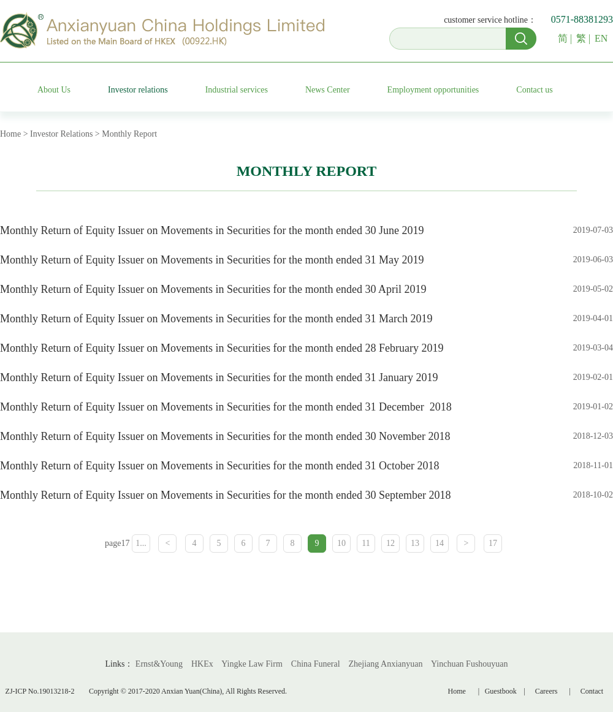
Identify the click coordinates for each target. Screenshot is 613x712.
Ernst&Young (159, 663)
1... (141, 543)
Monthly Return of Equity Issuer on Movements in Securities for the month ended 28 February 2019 (221, 348)
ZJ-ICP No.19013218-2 (40, 691)
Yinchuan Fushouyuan (469, 663)
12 (390, 543)
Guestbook (502, 691)
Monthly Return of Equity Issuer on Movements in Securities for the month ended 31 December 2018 (227, 407)
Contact (592, 691)
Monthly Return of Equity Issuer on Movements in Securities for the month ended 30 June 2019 (212, 230)
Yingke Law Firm (252, 663)
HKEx (202, 663)
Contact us (534, 89)
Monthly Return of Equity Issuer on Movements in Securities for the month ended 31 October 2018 (219, 466)
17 (493, 543)
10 (341, 543)
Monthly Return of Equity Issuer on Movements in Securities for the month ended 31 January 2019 (219, 377)
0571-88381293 (582, 19)
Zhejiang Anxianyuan (386, 663)
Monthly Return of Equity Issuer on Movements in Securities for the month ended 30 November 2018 (225, 436)
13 (415, 543)
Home (457, 691)
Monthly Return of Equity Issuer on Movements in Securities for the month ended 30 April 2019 (213, 289)
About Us (53, 89)
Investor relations (138, 89)
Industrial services (236, 89)
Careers (546, 691)
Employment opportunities (433, 89)
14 (439, 543)
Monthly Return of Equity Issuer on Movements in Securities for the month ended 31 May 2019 (212, 260)
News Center (327, 89)
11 (366, 543)
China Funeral (315, 663)
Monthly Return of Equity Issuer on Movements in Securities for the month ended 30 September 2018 (225, 495)
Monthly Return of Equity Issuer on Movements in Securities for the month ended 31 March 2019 (216, 318)
